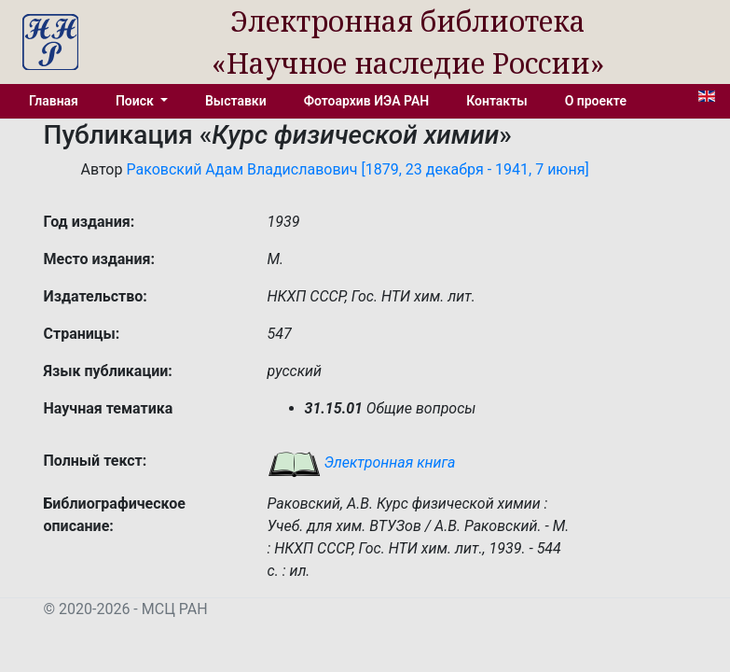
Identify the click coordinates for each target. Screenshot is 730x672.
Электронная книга (362, 462)
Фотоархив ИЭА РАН (367, 100)
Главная (53, 100)
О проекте (596, 100)
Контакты (496, 100)
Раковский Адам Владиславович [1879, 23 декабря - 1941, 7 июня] (357, 169)
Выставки (236, 100)
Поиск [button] (136, 100)
